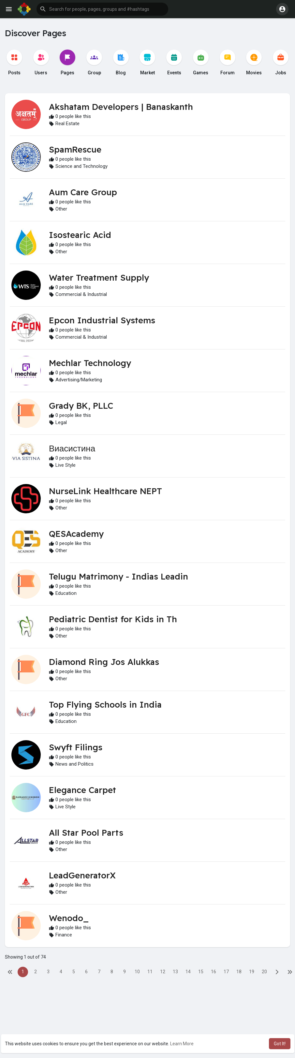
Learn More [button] (182, 1043)
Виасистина (72, 448)
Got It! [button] (280, 1043)
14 (188, 971)
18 (239, 971)
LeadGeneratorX (82, 875)
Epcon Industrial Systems (102, 320)
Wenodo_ (69, 918)
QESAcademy (76, 533)
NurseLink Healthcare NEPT (105, 491)
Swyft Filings (75, 747)
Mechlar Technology (90, 363)
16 (213, 971)
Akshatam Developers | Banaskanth (121, 106)
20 (264, 971)
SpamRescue (75, 149)
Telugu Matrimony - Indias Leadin (118, 576)
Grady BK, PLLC (81, 405)
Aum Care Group (83, 192)
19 (251, 971)
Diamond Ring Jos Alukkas (104, 661)
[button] (102, 9)
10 (137, 971)
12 (162, 971)
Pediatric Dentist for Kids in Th (113, 619)
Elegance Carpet (82, 790)
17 (226, 971)
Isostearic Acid (80, 234)
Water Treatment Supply (99, 277)
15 (200, 971)
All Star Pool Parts (86, 832)
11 (150, 971)
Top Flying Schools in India (105, 704)
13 (175, 971)
